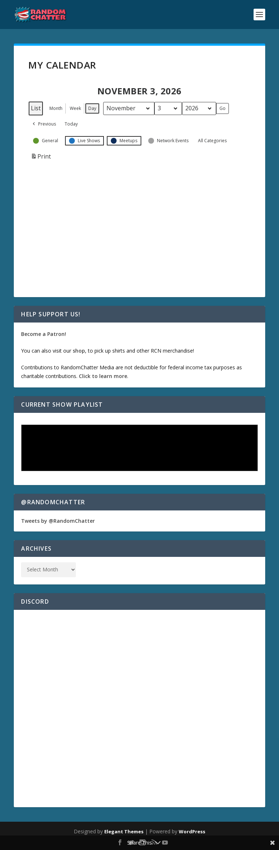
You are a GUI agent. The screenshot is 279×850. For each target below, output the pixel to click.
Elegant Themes (123, 831)
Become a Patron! (43, 333)
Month (55, 108)
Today (71, 124)
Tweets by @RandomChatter (58, 520)
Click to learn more (103, 376)
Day (92, 108)
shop (79, 350)
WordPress (192, 831)
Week (75, 108)
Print (41, 158)
